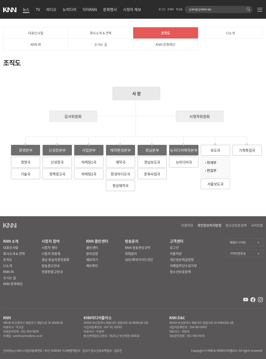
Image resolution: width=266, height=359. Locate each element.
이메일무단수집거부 (183, 265)
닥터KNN (90, 9)
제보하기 (92, 259)
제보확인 (92, 265)
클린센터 (92, 247)
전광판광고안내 (52, 271)
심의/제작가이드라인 (139, 259)
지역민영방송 (238, 253)
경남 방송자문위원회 (55, 259)
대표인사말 (35, 32)
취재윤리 (131, 253)
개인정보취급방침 (182, 259)
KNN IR (36, 44)
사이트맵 (257, 225)
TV (38, 9)
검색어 (187, 7)
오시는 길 (100, 44)
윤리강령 (92, 253)
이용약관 (187, 225)
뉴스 (26, 9)
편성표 (179, 9)
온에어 (170, 9)
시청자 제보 (132, 9)
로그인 (162, 9)
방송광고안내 (51, 265)
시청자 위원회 (51, 253)
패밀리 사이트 (238, 242)
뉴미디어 (69, 9)
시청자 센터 (49, 247)
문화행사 (110, 9)
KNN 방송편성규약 (137, 247)
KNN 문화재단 (165, 44)
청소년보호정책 (236, 225)
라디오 (51, 9)
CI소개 (230, 32)
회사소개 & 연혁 (101, 32)
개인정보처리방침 (209, 225)
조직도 (165, 32)
